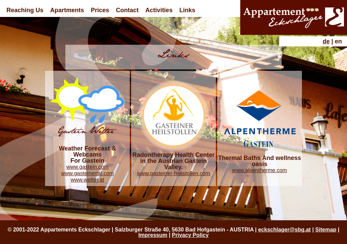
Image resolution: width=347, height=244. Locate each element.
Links (187, 10)
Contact (127, 10)
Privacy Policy (190, 235)
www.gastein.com (87, 167)
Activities (158, 10)
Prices (100, 10)
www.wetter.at (87, 180)
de (326, 41)
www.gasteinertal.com (87, 173)
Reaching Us (24, 10)
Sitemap (325, 229)
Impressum (152, 235)
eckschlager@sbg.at (284, 229)
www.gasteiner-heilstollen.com (173, 173)
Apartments (67, 10)
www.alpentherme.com (259, 170)
